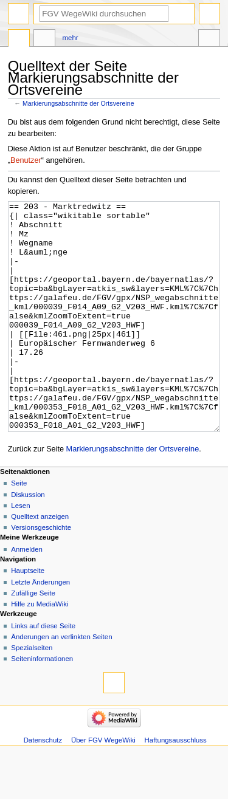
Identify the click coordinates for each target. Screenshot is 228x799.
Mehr (70, 37)
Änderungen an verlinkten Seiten (61, 682)
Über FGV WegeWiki (103, 785)
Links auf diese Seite (43, 671)
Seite (19, 528)
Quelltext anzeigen (40, 562)
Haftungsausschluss (176, 785)
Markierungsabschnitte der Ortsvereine (78, 103)
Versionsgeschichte (41, 573)
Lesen (20, 551)
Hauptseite (27, 616)
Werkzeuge (209, 39)
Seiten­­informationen (42, 704)
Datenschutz (43, 785)
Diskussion (27, 540)
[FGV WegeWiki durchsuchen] (104, 13)
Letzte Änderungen (40, 627)
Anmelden (27, 594)
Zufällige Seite (33, 638)
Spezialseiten (31, 693)
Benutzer (25, 160)
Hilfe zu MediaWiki (39, 649)
